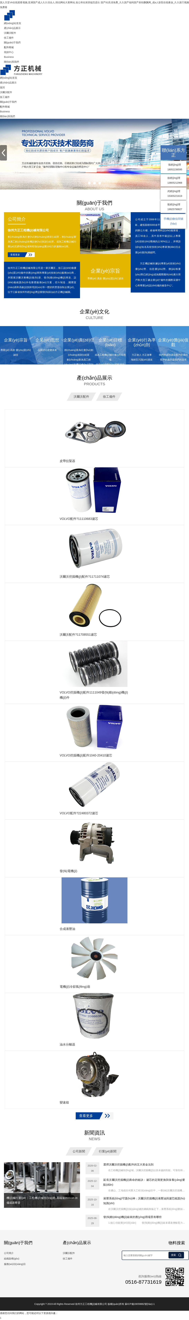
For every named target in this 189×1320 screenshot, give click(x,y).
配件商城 (9, 47)
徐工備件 (9, 37)
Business (9, 57)
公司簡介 (17, 219)
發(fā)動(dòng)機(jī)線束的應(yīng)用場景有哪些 (132, 1216)
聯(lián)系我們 (11, 61)
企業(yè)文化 (94, 315)
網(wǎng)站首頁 (12, 23)
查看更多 (15, 254)
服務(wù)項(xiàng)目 (15, 1263)
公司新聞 (79, 1151)
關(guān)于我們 (12, 42)
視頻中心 (9, 52)
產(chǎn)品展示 (12, 28)
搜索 (176, 1254)
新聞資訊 (94, 1135)
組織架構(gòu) (11, 1258)
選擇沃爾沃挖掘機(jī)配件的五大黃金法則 (128, 1164)
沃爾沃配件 (10, 32)
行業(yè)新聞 (108, 1151)
